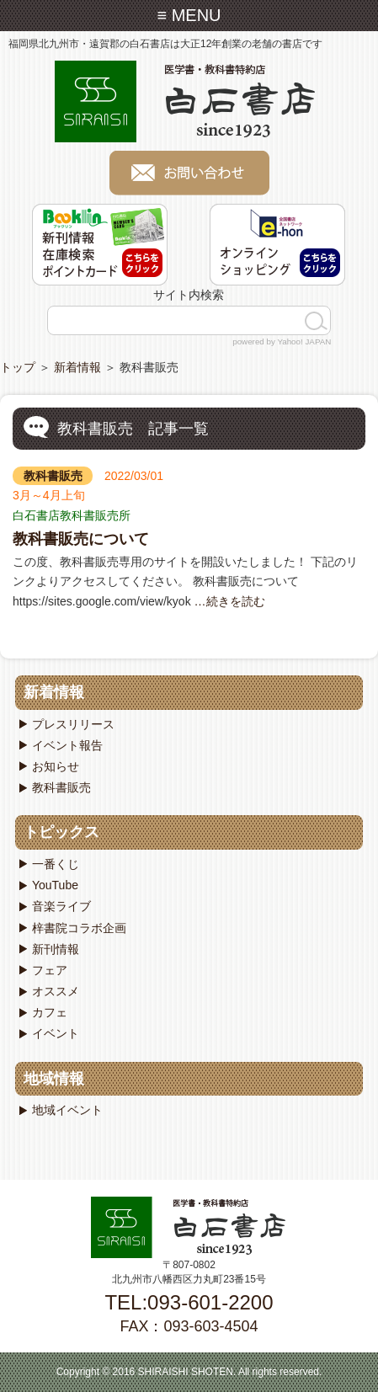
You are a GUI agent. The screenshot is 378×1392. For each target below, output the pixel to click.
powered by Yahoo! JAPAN (281, 341)
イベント (55, 1033)
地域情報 (54, 1078)
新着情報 (77, 367)
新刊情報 (55, 949)
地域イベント (67, 1110)
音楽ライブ (61, 906)
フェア (49, 970)
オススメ (55, 991)
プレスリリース (73, 724)
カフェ (49, 1012)
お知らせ (55, 766)
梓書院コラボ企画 (79, 928)
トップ (17, 367)
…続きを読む (228, 601)
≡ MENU (189, 15)
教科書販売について (81, 539)
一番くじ (55, 864)
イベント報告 (67, 745)
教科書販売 (53, 476)
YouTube (55, 885)
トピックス (61, 832)
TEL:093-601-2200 (188, 1302)
